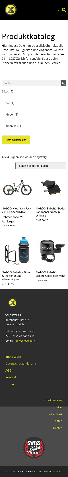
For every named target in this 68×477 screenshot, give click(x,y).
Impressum (13, 357)
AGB (8, 370)
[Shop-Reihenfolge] (40, 165)
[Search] (63, 83)
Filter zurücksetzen (16, 140)
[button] (58, 9)
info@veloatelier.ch (25, 340)
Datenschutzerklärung (20, 364)
